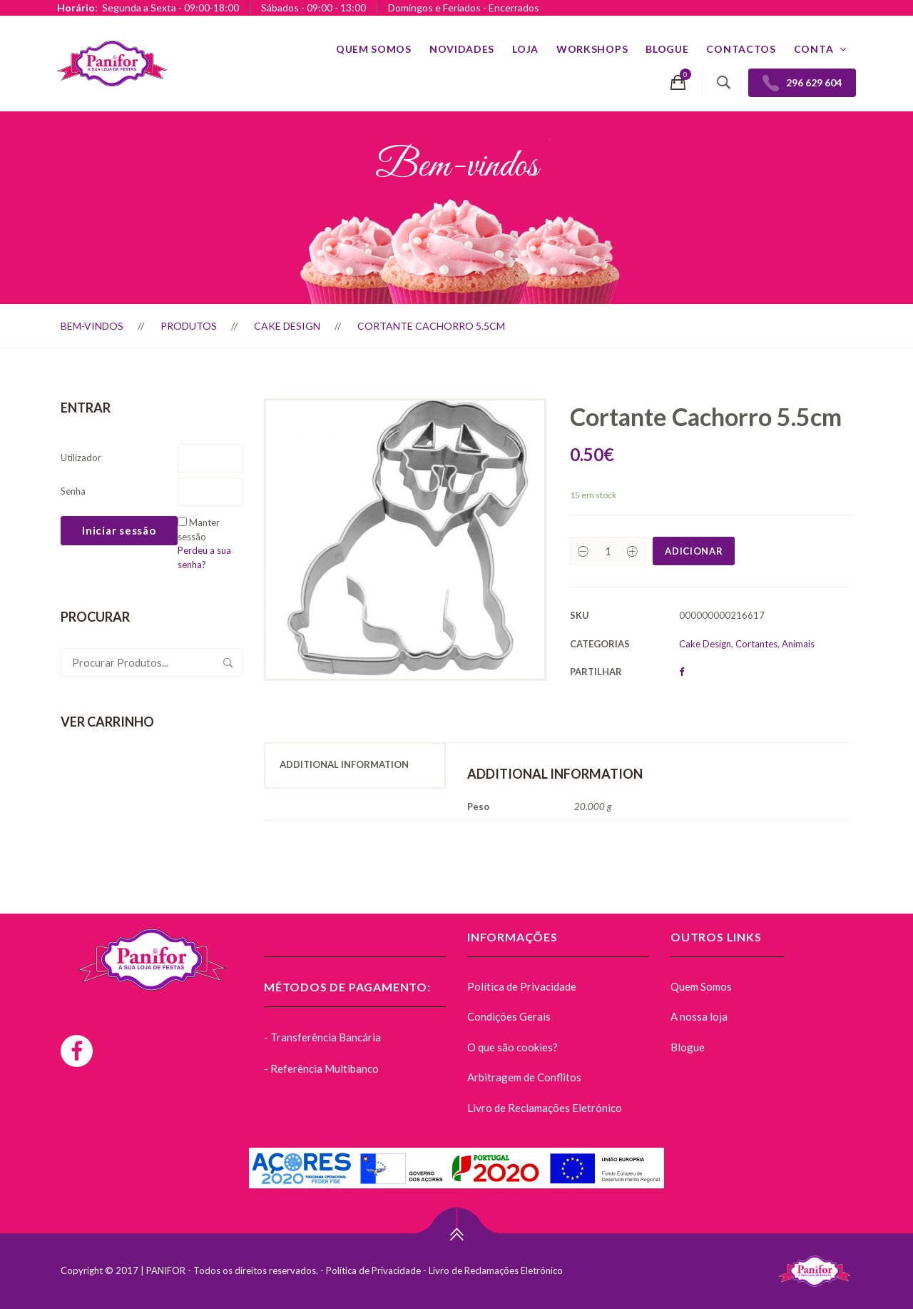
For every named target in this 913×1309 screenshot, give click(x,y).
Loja (525, 49)
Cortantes (756, 644)
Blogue (667, 49)
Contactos (740, 49)
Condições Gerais (509, 1016)
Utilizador (81, 457)
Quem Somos (374, 49)
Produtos (188, 326)
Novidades (461, 49)
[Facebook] (77, 1051)
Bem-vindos (92, 326)
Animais (798, 644)
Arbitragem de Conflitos (524, 1077)
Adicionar (694, 551)
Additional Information (344, 764)
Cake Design (287, 326)
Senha (73, 491)
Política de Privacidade (521, 986)
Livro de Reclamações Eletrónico (544, 1107)
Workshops (592, 49)
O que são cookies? (512, 1047)
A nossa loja (699, 1016)
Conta (814, 49)
